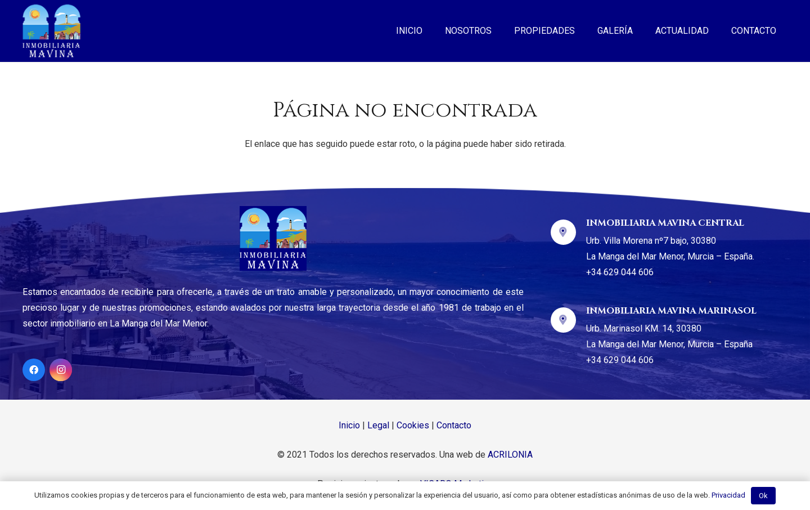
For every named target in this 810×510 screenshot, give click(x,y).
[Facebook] (33, 370)
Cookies (413, 425)
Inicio (349, 425)
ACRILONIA (510, 454)
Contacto (453, 425)
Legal (378, 425)
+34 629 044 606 (620, 272)
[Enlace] (51, 31)
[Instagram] (61, 370)
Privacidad (728, 495)
